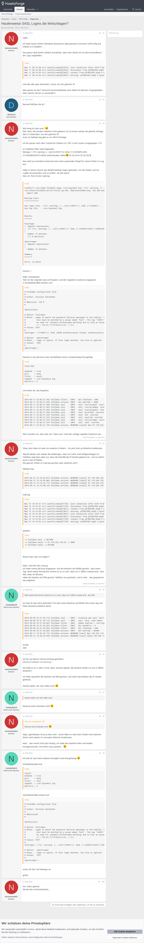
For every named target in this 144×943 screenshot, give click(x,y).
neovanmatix (9, 28)
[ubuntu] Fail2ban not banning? (37, 662)
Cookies (30, 929)
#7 (103, 692)
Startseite (8, 9)
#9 (103, 753)
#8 (103, 716)
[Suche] (136, 9)
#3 (103, 123)
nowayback (11, 605)
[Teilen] (100, 33)
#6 (103, 654)
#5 (103, 590)
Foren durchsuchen (23, 14)
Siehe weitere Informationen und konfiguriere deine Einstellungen (32, 937)
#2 (103, 100)
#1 (103, 33)
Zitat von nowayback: (33, 721)
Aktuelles (31, 9)
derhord (11, 114)
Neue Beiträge (7, 14)
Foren (19, 9)
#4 (103, 444)
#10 (103, 882)
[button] (38, 9)
